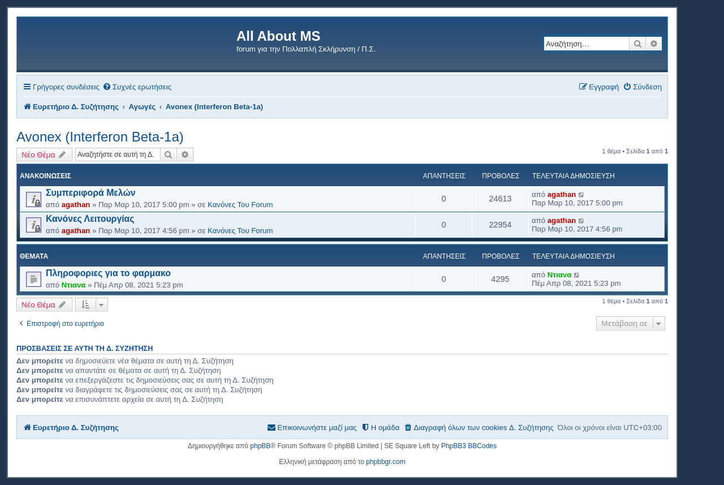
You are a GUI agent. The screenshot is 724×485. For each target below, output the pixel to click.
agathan (76, 204)
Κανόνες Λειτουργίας (90, 219)
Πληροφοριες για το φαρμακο (108, 273)
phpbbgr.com (385, 462)
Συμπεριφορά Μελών (91, 193)
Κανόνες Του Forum (240, 204)
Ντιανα (74, 285)
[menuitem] (136, 87)
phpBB (260, 446)
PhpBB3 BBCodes (469, 446)
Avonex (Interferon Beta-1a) (100, 136)
